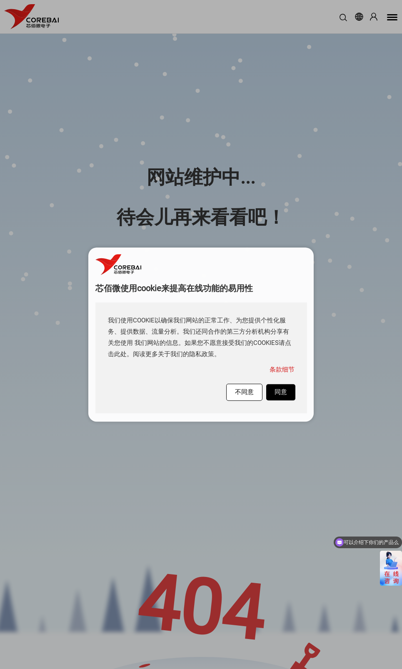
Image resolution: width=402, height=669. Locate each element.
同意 (281, 392)
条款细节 (282, 369)
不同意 (244, 392)
